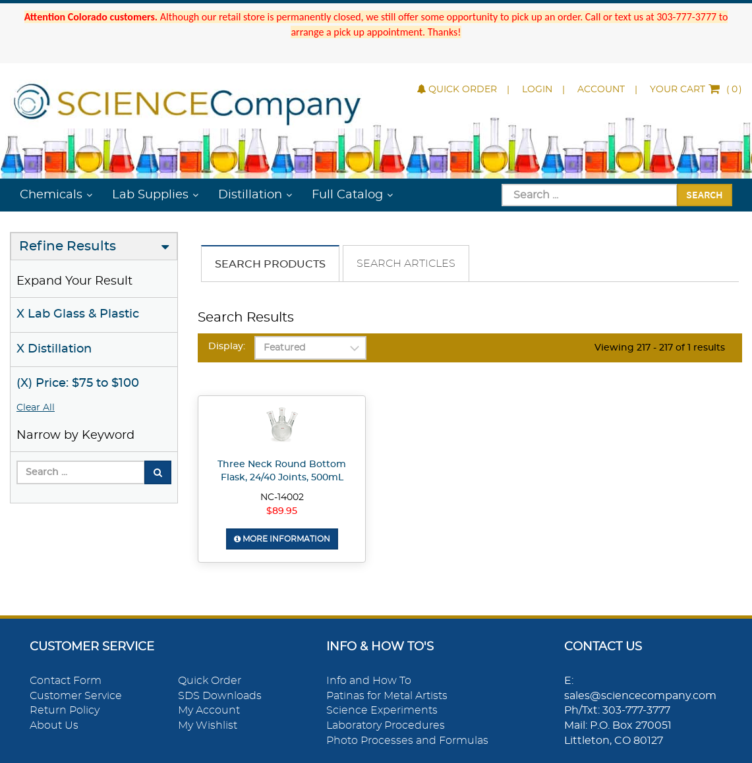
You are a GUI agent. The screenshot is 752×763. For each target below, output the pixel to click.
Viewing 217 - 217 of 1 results (659, 348)
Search (704, 194)
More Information (282, 539)
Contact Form (65, 680)
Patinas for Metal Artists (387, 696)
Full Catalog (347, 195)
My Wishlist (207, 725)
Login (537, 89)
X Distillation (54, 349)
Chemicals (51, 195)
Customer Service (76, 696)
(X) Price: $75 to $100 (77, 383)
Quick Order (457, 89)
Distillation (250, 195)
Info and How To (368, 680)
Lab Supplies (150, 195)
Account (601, 89)
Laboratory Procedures (385, 725)
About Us (54, 725)
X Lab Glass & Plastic (77, 314)
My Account (209, 710)
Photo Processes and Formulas (407, 740)
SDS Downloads (220, 696)
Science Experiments (382, 710)
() (696, 89)
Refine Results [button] (67, 246)
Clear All (35, 407)
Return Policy (65, 710)
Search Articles (406, 263)
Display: (226, 346)
